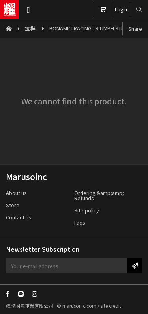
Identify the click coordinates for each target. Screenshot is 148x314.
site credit (111, 305)
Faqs (79, 222)
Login (121, 9)
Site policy (86, 210)
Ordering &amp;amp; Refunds (99, 195)
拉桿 (30, 28)
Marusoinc (9, 9)
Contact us (18, 217)
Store (12, 205)
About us (16, 193)
